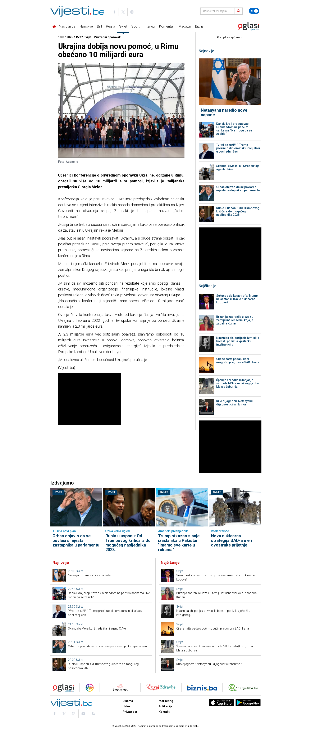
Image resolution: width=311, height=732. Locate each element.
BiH (99, 26)
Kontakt (164, 711)
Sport (135, 26)
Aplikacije (165, 706)
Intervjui (149, 26)
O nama (128, 701)
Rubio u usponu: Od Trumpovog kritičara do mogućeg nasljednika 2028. (238, 211)
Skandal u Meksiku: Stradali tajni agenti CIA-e (238, 167)
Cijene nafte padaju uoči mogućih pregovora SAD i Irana (237, 360)
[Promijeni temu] (254, 11)
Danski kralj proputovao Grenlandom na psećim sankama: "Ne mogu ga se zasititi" (234, 128)
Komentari (166, 26)
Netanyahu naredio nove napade (224, 112)
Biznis (199, 26)
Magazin (185, 26)
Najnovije (86, 26)
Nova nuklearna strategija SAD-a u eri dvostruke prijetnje (231, 540)
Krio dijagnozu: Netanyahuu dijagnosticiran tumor (235, 402)
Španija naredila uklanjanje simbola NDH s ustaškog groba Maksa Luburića (237, 383)
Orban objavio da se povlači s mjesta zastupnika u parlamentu (238, 188)
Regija (110, 26)
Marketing (166, 701)
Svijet (123, 26)
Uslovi (127, 706)
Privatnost (130, 711)
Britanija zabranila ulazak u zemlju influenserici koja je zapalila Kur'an (234, 320)
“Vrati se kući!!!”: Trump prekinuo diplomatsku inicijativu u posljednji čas (238, 148)
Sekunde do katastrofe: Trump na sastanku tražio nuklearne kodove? (237, 299)
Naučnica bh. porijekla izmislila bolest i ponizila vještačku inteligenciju (237, 341)
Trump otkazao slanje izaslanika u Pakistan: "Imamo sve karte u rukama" (179, 542)
